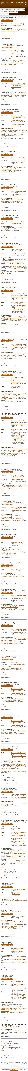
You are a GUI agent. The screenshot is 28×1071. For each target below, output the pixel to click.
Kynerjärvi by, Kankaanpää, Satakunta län (13, 30)
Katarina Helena (19, 991)
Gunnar (19, 765)
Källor (17, 11)
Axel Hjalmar (17, 253)
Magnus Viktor (19, 994)
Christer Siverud (16, 1066)
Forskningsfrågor (4, 13)
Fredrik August (16, 893)
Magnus (15, 981)
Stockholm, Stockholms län (8, 553)
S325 (5, 1055)
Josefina (18, 832)
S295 (5, 874)
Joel (17, 124)
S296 (5, 779)
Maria (17, 429)
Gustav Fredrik (18, 988)
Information (3, 9)
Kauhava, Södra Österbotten (8, 857)
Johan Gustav (17, 443)
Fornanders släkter (20, 9)
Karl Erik (16, 249)
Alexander (16, 438)
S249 (5, 279)
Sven (19, 794)
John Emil (17, 844)
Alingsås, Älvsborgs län (7, 768)
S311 (5, 777)
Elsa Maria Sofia (18, 753)
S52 (5, 36)
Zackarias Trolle (9, 926)
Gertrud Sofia (9, 767)
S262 (5, 812)
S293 (5, 872)
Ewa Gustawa (17, 435)
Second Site (14, 1069)
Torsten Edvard (19, 756)
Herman (14, 24)
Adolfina (17, 841)
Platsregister (11, 11)
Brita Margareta (18, 948)
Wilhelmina (18, 302)
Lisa (16, 25)
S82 (5, 967)
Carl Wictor (17, 440)
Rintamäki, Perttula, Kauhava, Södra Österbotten (13, 861)
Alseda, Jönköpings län (11, 927)
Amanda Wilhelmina (19, 310)
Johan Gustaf (8, 1008)
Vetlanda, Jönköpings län (17, 1012)
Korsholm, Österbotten (19, 1032)
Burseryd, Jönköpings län (18, 962)
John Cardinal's (9, 1069)
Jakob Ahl (17, 855)
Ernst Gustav (18, 997)
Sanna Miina (18, 838)
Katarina (18, 916)
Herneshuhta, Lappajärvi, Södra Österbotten (12, 851)
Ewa (18, 160)
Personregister (4, 11)
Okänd (13, 826)
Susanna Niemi (9, 856)
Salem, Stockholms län (19, 771)
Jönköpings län (5, 923)
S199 (5, 278)
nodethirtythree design (14, 1070)
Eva (16, 87)
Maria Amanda (18, 835)
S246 (5, 780)
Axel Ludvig (15, 267)
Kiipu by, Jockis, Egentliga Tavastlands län (12, 61)
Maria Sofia (17, 951)
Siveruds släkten (9, 9)
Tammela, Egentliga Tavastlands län (12, 516)
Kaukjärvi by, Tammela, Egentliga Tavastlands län (13, 93)
